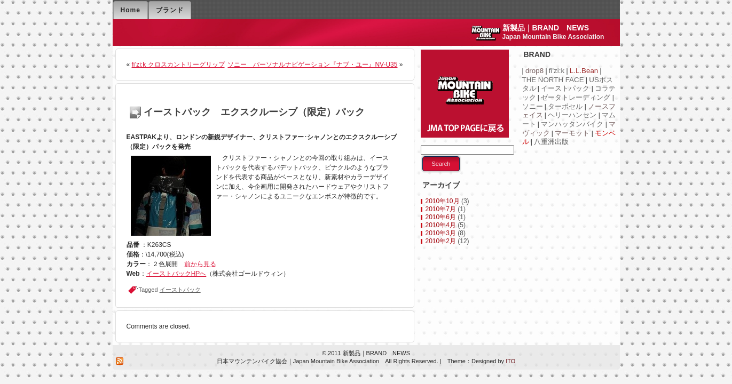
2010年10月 (443, 201)
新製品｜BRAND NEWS (545, 27)
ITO (509, 361)
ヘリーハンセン (572, 115)
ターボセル (565, 106)
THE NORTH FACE (553, 80)
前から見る (200, 264)
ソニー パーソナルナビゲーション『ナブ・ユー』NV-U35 (312, 64)
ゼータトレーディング (575, 97)
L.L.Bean (584, 71)
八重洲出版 (551, 142)
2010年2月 (441, 241)
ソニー (532, 106)
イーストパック (180, 289)
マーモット (572, 133)
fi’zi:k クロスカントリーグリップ (178, 64)
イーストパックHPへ (176, 273)
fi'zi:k (556, 71)
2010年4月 (441, 225)
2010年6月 (441, 217)
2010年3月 (441, 233)
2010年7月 (441, 209)
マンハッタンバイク (572, 124)
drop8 (534, 71)
